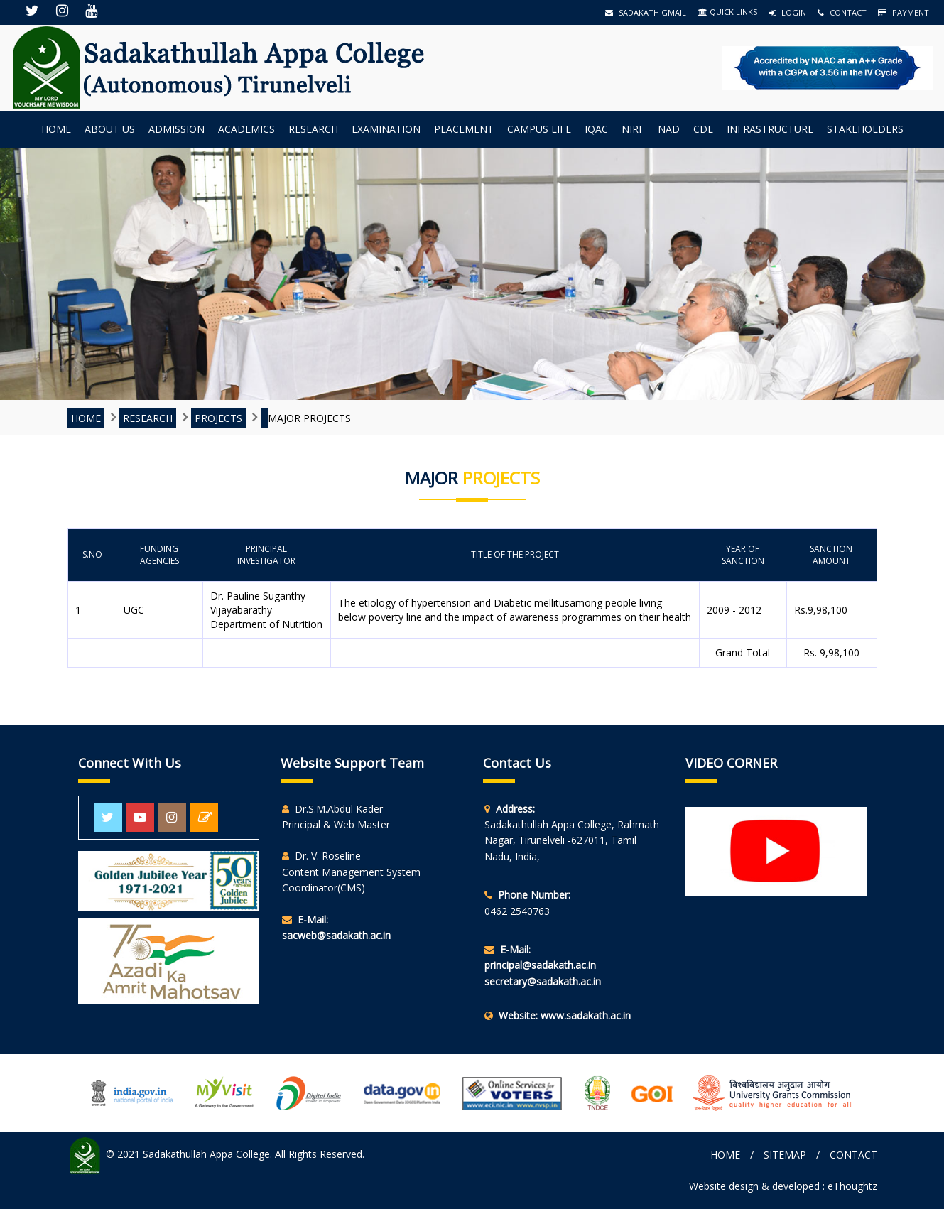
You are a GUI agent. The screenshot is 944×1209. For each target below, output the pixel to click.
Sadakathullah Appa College (206, 1154)
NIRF (633, 129)
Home (56, 129)
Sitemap (785, 1154)
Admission (176, 129)
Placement (464, 129)
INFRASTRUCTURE (770, 129)
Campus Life (539, 129)
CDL (703, 129)
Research (313, 129)
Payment (903, 12)
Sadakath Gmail (645, 12)
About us (110, 129)
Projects (218, 418)
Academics (246, 129)
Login (787, 12)
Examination (386, 129)
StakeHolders (865, 129)
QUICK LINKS (727, 11)
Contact (842, 12)
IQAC (596, 129)
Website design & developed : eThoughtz (783, 1186)
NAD (669, 129)
